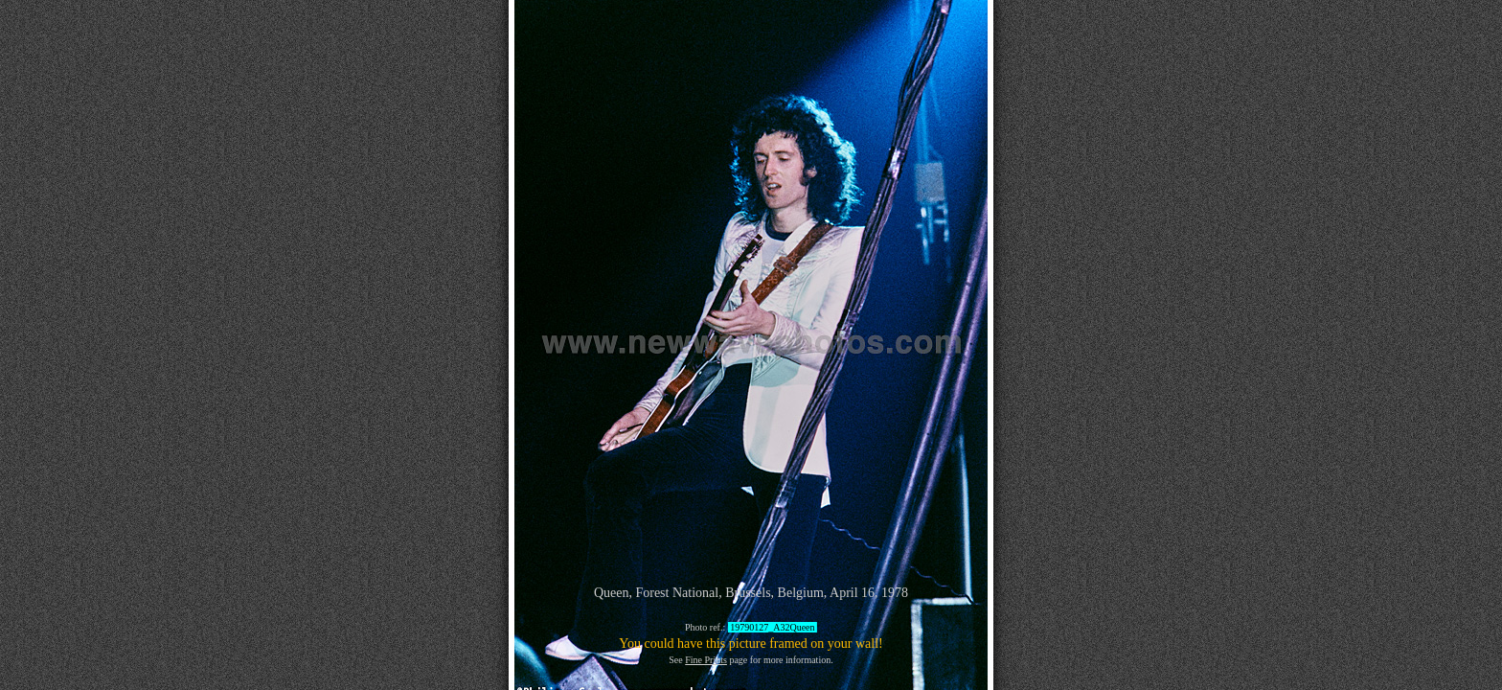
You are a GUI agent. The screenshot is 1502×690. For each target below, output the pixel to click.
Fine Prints (706, 660)
